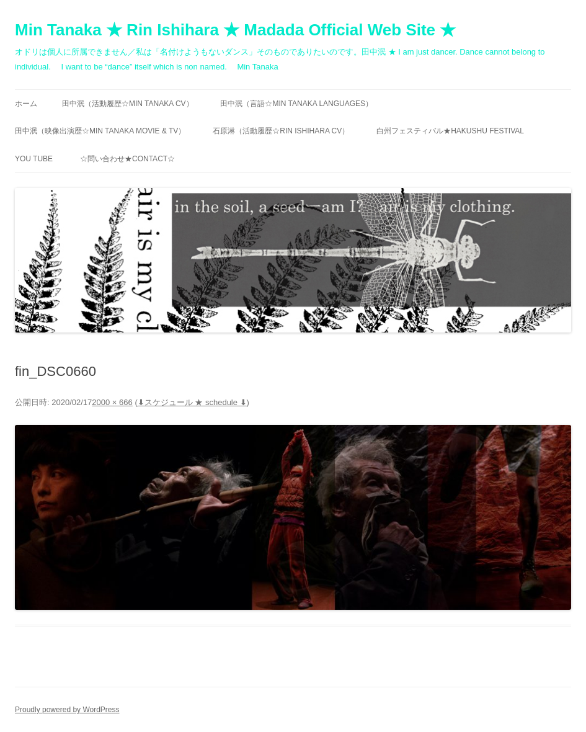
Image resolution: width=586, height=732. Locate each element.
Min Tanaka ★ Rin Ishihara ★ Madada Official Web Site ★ (235, 29)
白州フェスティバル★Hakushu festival (450, 131)
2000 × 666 (112, 402)
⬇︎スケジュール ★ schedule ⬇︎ (192, 402)
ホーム (26, 103)
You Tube (34, 158)
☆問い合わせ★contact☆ (127, 158)
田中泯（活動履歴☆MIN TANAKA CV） (127, 103)
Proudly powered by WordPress (67, 709)
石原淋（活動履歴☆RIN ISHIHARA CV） (281, 131)
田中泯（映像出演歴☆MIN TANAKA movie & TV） (100, 131)
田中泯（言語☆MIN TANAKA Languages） (296, 103)
